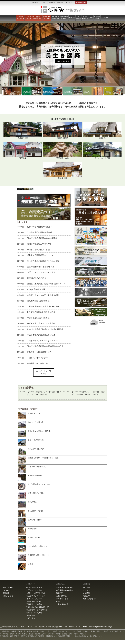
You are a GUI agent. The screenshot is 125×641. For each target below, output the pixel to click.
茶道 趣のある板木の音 (31, 279)
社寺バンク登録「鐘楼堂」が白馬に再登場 (40, 330)
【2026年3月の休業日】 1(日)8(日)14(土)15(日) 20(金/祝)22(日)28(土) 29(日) (83, 393)
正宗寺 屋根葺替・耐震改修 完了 (35, 267)
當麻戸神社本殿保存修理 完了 (34, 228)
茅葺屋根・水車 (85, 17)
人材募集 (52, 2)
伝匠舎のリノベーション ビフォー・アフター (36, 598)
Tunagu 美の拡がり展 (31, 290)
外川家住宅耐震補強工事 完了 (34, 250)
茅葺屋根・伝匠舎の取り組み (34, 353)
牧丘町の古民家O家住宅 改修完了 (36, 313)
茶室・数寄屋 (78, 17)
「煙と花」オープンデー (32, 358)
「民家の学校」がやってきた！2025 (37, 341)
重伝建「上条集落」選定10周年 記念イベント (41, 285)
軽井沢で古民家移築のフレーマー (36, 256)
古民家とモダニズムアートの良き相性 (38, 296)
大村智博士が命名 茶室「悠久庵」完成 (38, 307)
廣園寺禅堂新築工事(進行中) (34, 245)
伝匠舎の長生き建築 (20, 17)
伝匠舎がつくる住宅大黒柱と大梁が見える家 (33, 17)
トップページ (7, 588)
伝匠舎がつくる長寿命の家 (36, 611)
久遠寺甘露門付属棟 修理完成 (34, 233)
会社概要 (35, 2)
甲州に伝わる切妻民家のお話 (37, 608)
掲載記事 (60, 2)
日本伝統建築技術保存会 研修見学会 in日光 (40, 347)
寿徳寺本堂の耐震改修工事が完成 (36, 336)
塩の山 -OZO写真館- (34, 613)
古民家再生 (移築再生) (64, 17)
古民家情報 (104, 17)
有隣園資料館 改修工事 (32, 364)
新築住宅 (72, 17)
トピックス (70, 2)
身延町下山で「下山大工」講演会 (36, 324)
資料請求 (5, 594)
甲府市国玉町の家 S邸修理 (33, 319)
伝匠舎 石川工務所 (62, 9)
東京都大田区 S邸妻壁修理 (33, 302)
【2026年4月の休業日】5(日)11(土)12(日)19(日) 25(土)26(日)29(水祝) (39, 393)
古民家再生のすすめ (46, 17)
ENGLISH (6, 591)
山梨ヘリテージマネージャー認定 (36, 273)
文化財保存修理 (97, 17)
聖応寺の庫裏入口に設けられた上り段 (38, 262)
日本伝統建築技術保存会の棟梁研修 (37, 239)
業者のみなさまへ (90, 599)
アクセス (43, 2)
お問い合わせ (81, 2)
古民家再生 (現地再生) (55, 17)
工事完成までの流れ (34, 605)
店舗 (91, 17)
